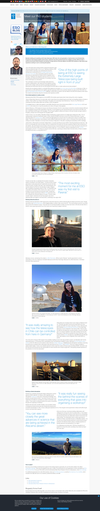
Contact (69, 1)
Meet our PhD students (38, 16)
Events (55, 4)
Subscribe (65, 1)
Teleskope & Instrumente (40, 4)
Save (14, 222)
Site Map (74, 1)
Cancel (21, 222)
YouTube (13, 172)
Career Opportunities (87, 4)
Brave (15, 196)
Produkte (71, 4)
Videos (21, 4)
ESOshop (31, 4)
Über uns (12, 4)
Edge (15, 199)
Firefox (15, 200)
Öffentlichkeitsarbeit (63, 4)
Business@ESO (78, 4)
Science (82, 1)
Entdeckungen (50, 4)
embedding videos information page (22, 174)
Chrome (15, 197)
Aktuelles (26, 4)
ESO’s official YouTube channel (43, 172)
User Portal (87, 1)
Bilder (17, 4)
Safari (15, 201)
